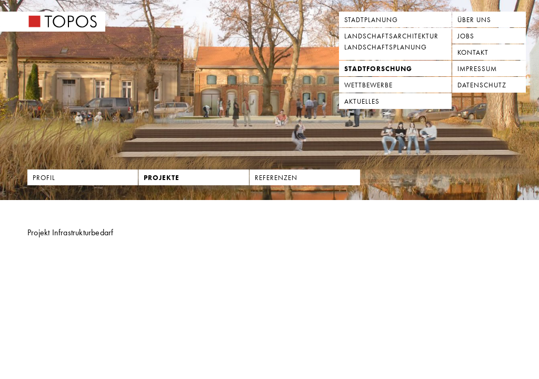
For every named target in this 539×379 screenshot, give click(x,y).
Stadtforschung (378, 68)
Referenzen (276, 177)
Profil (44, 177)
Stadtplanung (371, 19)
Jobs (465, 36)
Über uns (474, 19)
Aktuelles (362, 101)
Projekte (161, 177)
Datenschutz (481, 85)
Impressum (477, 68)
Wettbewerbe (368, 85)
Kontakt (472, 52)
